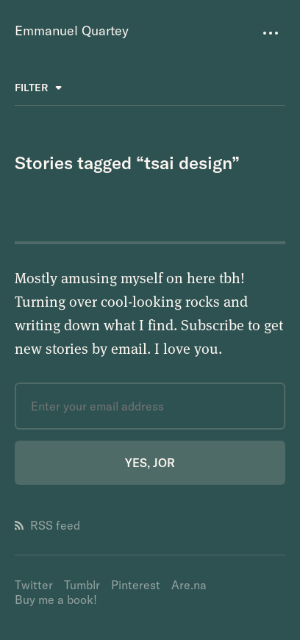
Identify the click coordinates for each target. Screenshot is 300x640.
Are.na (189, 584)
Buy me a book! (56, 599)
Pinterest (135, 584)
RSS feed (47, 525)
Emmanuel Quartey (72, 30)
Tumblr (82, 584)
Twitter (34, 584)
